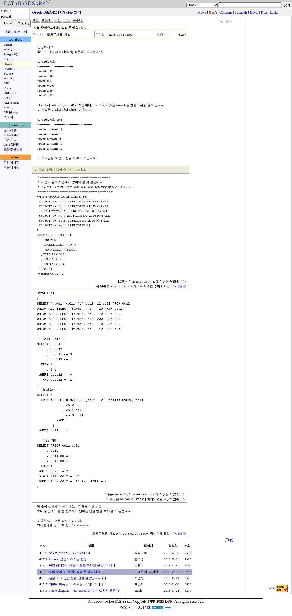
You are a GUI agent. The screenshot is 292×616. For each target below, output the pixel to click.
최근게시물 (11, 167)
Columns (225, 12)
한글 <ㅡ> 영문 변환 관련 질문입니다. (75, 578)
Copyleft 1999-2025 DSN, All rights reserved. (168, 601)
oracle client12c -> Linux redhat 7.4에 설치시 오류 (82, 590)
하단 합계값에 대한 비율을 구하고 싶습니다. (79, 565)
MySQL (9, 49)
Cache (8, 88)
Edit (180, 286)
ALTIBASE (11, 102)
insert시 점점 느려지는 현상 (68, 559)
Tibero (8, 107)
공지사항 (10, 130)
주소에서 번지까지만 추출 (67, 553)
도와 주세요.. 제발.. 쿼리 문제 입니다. (75, 571)
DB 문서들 (11, 112)
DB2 (7, 83)
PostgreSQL (11, 54)
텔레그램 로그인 (15, 32)
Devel (254, 12)
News (202, 12)
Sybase (8, 73)
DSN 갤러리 (12, 144)
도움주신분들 (13, 149)
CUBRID (10, 93)
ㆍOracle (6, 64)
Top (229, 540)
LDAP (8, 98)
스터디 (8, 117)
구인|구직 (10, 140)
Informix (9, 69)
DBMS (8, 44)
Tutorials (241, 12)
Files (264, 12)
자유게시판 (11, 135)
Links (274, 12)
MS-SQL (9, 78)
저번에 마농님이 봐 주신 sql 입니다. (73, 584)
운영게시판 (11, 162)
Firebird (9, 59)
